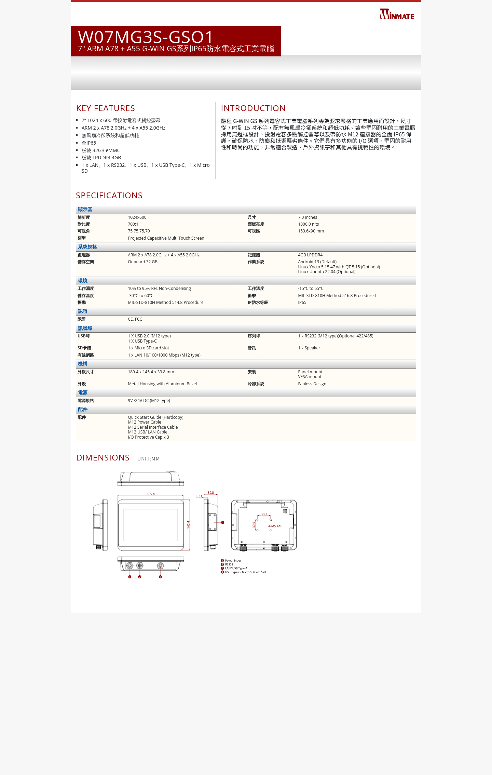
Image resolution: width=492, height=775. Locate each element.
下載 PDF (245, 766)
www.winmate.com (121, 751)
